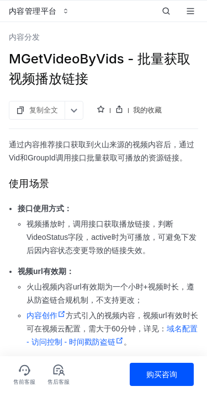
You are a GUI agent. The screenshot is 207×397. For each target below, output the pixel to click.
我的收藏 (147, 109)
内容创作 (46, 315)
